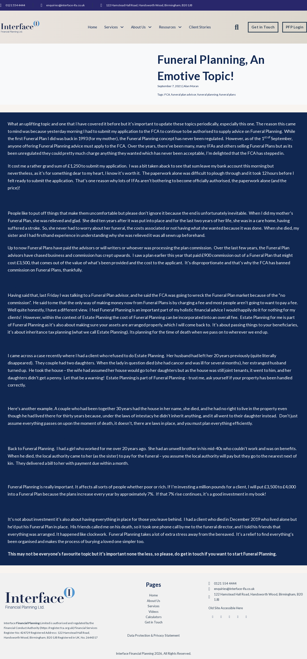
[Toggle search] (237, 27)
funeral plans (227, 94)
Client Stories (200, 27)
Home (92, 27)
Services (153, 606)
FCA (167, 94)
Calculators (154, 617)
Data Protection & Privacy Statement (153, 635)
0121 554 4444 (15, 5)
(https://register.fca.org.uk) (57, 628)
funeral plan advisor (183, 94)
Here (239, 608)
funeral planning (207, 94)
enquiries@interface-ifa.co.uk (65, 5)
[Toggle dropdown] (122, 27)
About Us (138, 27)
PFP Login (295, 27)
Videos (153, 612)
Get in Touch (263, 27)
